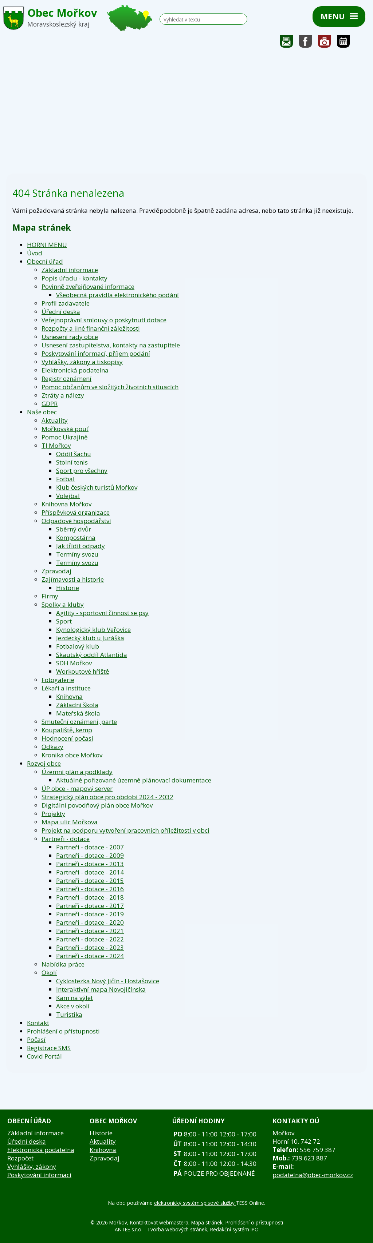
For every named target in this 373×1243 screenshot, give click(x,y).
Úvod (34, 253)
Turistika (69, 1014)
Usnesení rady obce (70, 336)
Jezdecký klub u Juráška (90, 638)
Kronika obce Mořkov (72, 755)
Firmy (50, 596)
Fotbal (65, 479)
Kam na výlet (74, 997)
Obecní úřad (45, 261)
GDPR (50, 403)
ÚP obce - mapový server (77, 788)
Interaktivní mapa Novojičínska (101, 989)
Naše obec (42, 412)
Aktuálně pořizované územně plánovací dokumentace (133, 780)
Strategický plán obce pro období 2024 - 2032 (107, 797)
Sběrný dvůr (73, 529)
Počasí (36, 1039)
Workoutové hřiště (82, 671)
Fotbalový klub (77, 646)
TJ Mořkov (56, 445)
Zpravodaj (56, 571)
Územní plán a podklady (77, 772)
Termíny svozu (77, 554)
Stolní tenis (72, 462)
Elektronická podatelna (75, 370)
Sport (64, 621)
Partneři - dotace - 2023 (90, 947)
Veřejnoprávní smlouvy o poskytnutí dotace (104, 320)
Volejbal (68, 495)
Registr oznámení (66, 378)
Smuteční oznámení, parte (79, 721)
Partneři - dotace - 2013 (90, 864)
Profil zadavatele (66, 303)
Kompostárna (75, 537)
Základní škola (77, 705)
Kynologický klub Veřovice (93, 629)
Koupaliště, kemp (67, 730)
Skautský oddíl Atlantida (91, 654)
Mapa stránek (207, 1222)
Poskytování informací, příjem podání (96, 353)
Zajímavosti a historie (73, 579)
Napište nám (287, 43)
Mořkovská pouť (65, 429)
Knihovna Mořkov (66, 504)
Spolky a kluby (63, 604)
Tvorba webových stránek (177, 1229)
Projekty (53, 813)
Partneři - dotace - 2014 (90, 872)
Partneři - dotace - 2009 (90, 855)
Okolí (49, 972)
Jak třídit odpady (80, 546)
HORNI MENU (47, 244)
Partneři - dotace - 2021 (90, 931)
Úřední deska (61, 311)
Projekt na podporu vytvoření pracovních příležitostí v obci (125, 830)
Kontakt (38, 1023)
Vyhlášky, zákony (31, 1166)
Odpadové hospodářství (76, 521)
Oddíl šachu (73, 454)
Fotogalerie (324, 43)
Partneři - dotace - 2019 (90, 914)
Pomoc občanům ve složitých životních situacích (110, 387)
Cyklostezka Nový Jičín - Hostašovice (107, 981)
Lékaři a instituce (66, 688)
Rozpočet (20, 1158)
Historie (67, 587)
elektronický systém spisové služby (195, 1202)
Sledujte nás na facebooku (305, 43)
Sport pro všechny (81, 470)
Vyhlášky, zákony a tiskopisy (82, 362)
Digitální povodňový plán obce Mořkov (97, 805)
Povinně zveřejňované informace (88, 286)
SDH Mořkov (74, 663)
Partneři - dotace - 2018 (90, 897)
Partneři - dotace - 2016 (90, 889)
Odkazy (52, 746)
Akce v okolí (73, 1006)
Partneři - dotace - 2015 (90, 880)
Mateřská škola (78, 713)
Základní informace (70, 270)
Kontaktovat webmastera (159, 1222)
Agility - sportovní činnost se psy (102, 613)
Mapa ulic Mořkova (70, 822)
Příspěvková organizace (76, 512)
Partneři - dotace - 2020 (90, 922)
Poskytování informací (39, 1175)
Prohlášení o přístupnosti (63, 1031)
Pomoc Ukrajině (65, 437)
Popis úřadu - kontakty (74, 278)
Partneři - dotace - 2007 (90, 847)
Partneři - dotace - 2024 (90, 956)
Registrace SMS (49, 1048)
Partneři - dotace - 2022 (90, 939)
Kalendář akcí (343, 43)
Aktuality (55, 420)
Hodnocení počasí (67, 738)
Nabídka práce (63, 964)
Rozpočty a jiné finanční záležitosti (91, 328)
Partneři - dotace (66, 838)
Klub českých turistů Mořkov (96, 487)
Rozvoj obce (44, 763)
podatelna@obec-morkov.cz (312, 1175)
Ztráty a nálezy (63, 395)
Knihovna (69, 696)
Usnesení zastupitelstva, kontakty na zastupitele (111, 345)
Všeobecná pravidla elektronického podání (117, 295)
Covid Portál (44, 1056)
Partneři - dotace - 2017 (90, 905)
